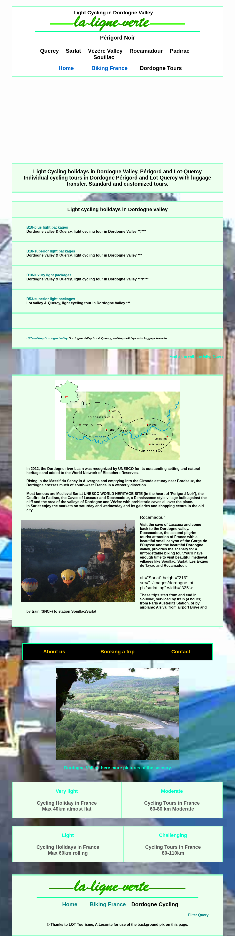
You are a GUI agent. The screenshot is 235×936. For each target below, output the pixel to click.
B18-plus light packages (47, 227)
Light (68, 835)
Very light (67, 791)
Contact (180, 651)
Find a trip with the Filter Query (196, 356)
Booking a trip (117, 651)
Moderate (172, 791)
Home (66, 68)
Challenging (173, 835)
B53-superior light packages (50, 299)
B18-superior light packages (50, 251)
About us (54, 651)
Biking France (110, 68)
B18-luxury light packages (48, 275)
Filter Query (198, 915)
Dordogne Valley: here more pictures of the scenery (117, 767)
